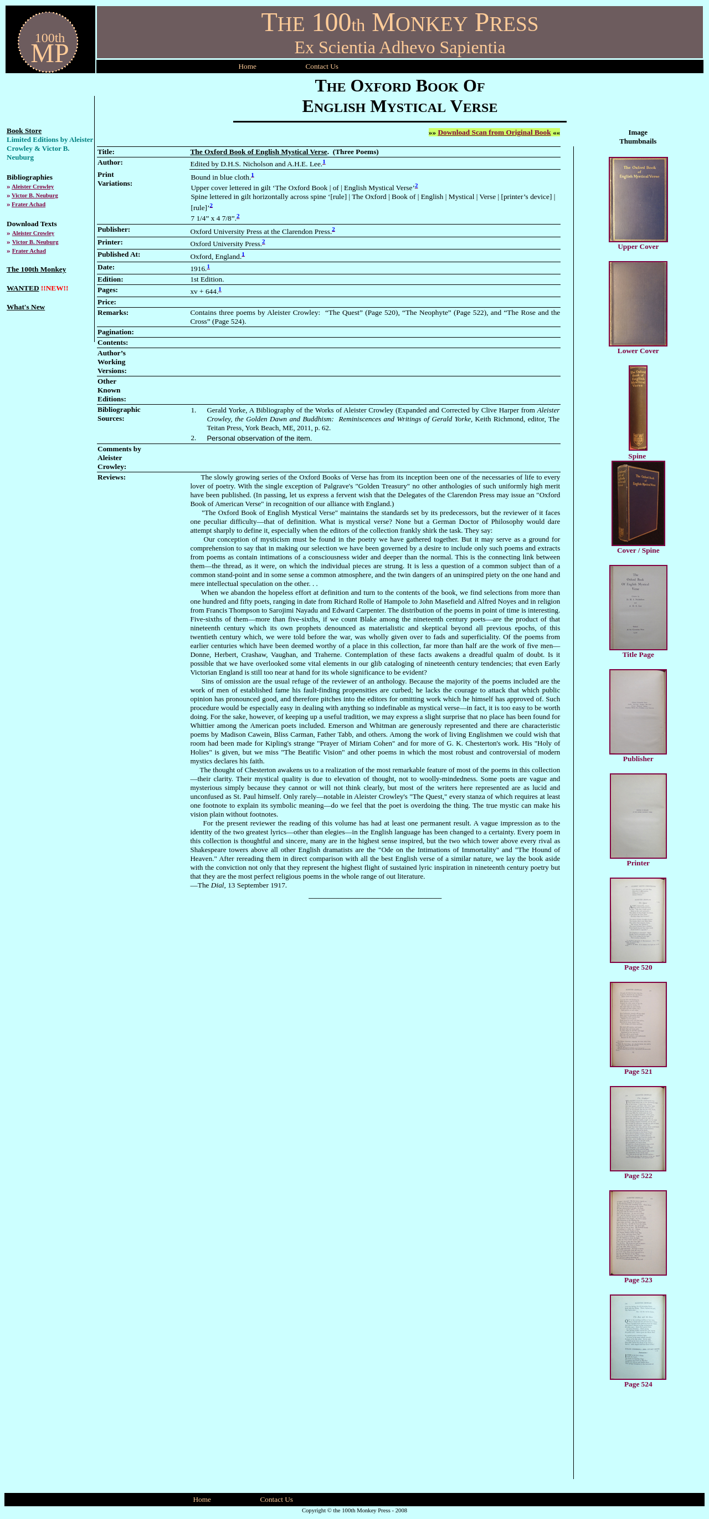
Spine (637, 456)
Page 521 (638, 1071)
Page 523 (638, 1280)
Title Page (638, 654)
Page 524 (638, 1384)
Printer (638, 863)
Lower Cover (638, 350)
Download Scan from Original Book (494, 132)
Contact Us (276, 1499)
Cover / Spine (638, 550)
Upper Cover (638, 246)
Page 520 (638, 967)
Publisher (638, 759)
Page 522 (638, 1175)
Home (247, 66)
